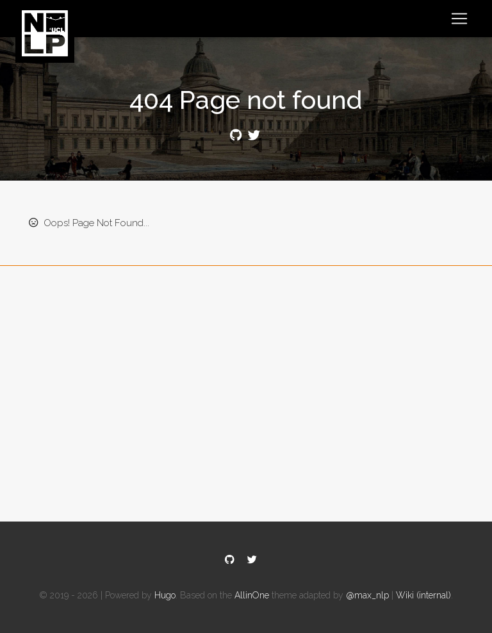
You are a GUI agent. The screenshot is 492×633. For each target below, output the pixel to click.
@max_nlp (367, 595)
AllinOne (251, 595)
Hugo (165, 595)
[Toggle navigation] (459, 18)
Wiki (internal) (423, 595)
